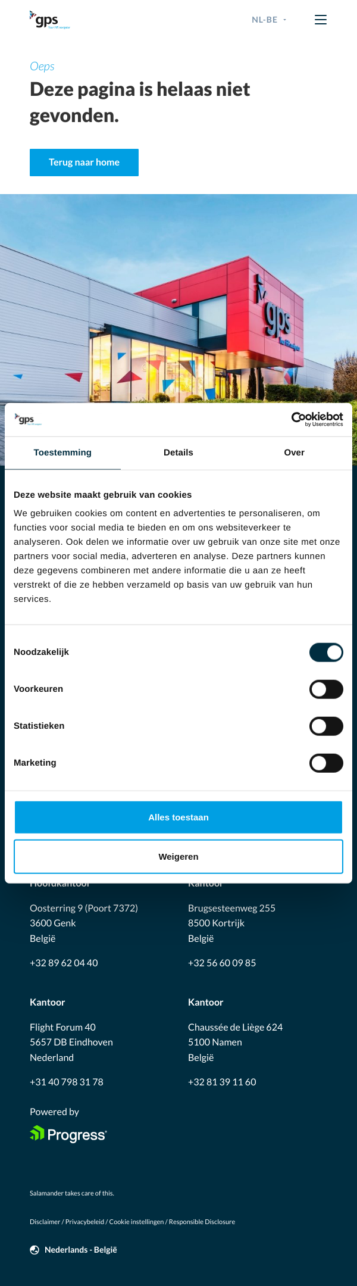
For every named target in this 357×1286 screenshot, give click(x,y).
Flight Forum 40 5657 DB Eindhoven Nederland (71, 1042)
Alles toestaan (178, 817)
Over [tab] (294, 452)
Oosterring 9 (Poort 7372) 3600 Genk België (84, 923)
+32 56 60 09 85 (222, 963)
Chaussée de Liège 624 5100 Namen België (235, 1042)
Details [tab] (178, 452)
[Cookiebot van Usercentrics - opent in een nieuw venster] (291, 419)
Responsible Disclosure (202, 1222)
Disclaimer (45, 1222)
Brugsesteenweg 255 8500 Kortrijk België (231, 923)
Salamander (47, 1193)
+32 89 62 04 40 (64, 963)
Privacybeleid (84, 1222)
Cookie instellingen (136, 1222)
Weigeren (178, 856)
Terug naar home (84, 162)
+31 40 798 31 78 (67, 1082)
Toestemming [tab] (63, 452)
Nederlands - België (81, 1249)
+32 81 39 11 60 (222, 1082)
